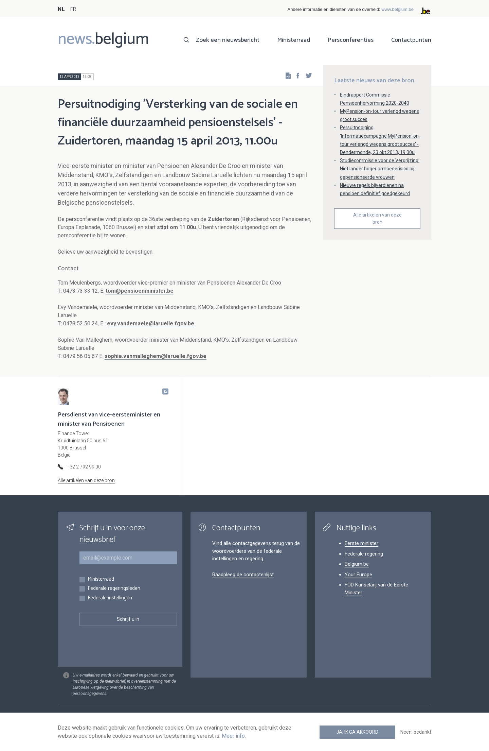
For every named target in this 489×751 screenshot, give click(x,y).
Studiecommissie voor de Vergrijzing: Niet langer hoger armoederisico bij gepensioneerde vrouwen (379, 169)
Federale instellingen (110, 598)
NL (61, 9)
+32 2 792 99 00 (84, 467)
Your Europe (358, 574)
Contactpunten (411, 40)
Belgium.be (357, 564)
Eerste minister (361, 543)
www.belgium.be (397, 9)
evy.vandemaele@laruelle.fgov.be (150, 323)
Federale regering (364, 554)
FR (73, 9)
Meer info (233, 736)
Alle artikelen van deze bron (377, 218)
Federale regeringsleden (114, 589)
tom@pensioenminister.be (140, 291)
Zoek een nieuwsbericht (227, 40)
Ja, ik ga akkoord (357, 732)
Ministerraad (293, 40)
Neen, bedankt (415, 732)
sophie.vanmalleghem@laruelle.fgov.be (155, 356)
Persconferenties (351, 40)
